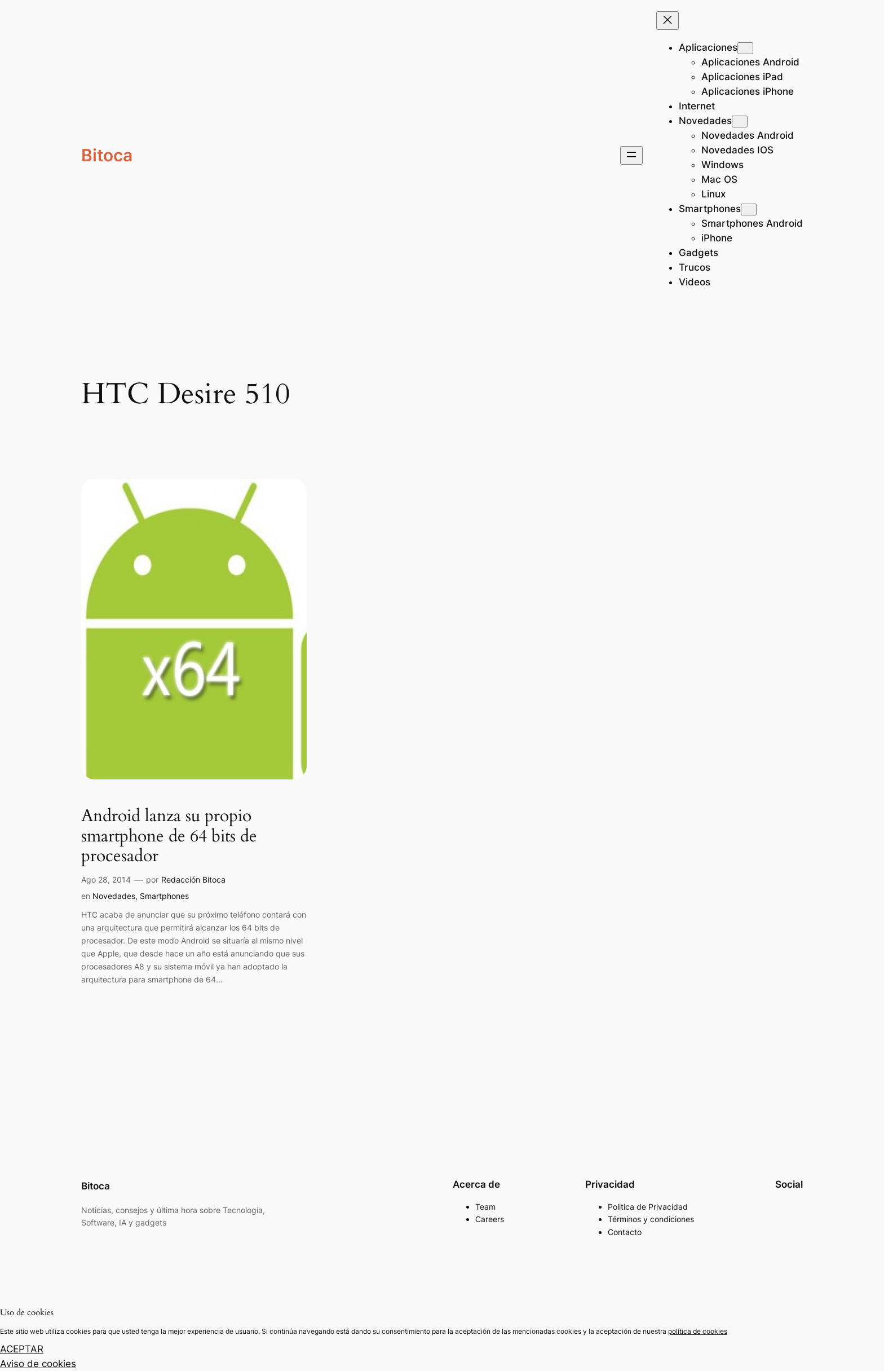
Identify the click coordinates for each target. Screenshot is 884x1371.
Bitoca (106, 155)
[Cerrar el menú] (667, 20)
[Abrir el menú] (631, 155)
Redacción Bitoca (193, 879)
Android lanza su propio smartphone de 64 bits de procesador (169, 836)
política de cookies (697, 1331)
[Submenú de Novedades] (740, 121)
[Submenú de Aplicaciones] (745, 48)
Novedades (113, 896)
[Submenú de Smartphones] (749, 209)
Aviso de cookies (38, 1363)
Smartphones (164, 896)
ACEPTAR (21, 1349)
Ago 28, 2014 (106, 879)
